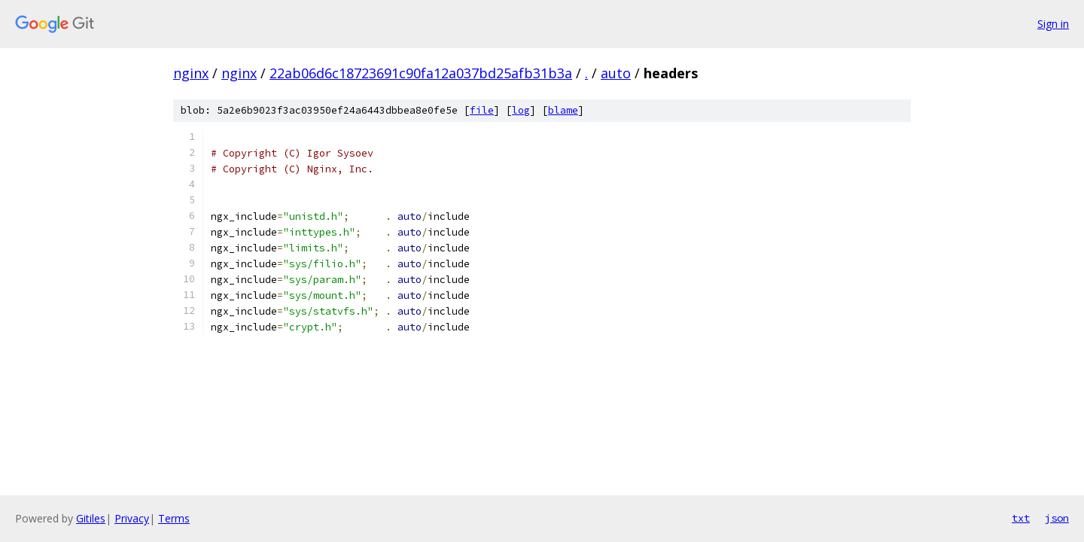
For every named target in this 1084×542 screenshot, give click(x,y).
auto (616, 73)
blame (563, 110)
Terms (174, 518)
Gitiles (90, 518)
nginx (191, 73)
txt (1021, 518)
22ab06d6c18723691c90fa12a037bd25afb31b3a (420, 73)
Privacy (131, 518)
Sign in (1053, 24)
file (482, 110)
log (521, 110)
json (1057, 518)
